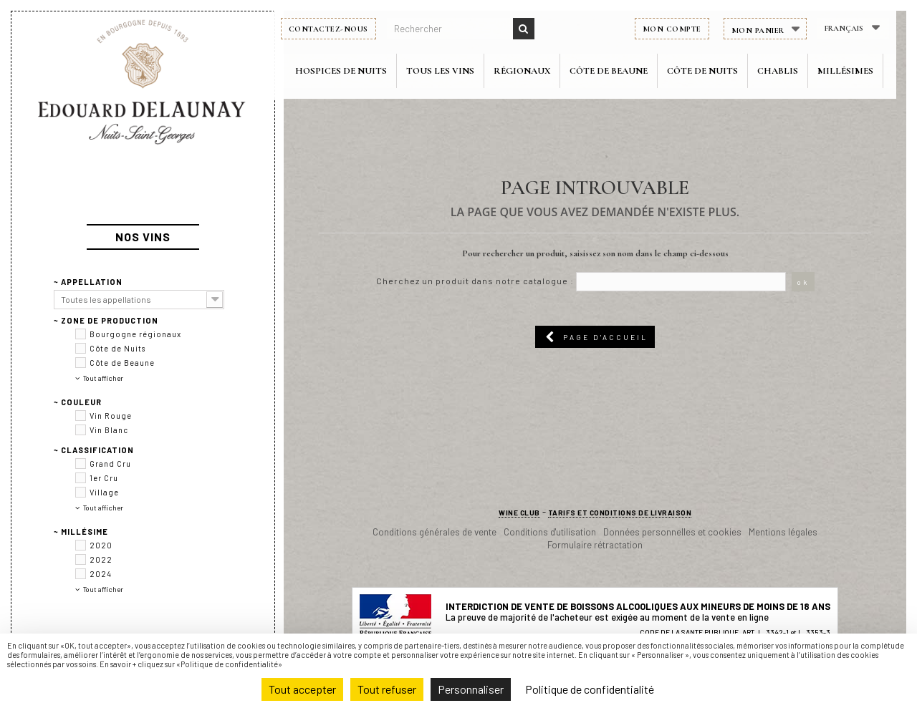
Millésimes (856, 71)
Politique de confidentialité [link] (589, 689)
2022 (101, 538)
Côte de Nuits (713, 71)
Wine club (519, 512)
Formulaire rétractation (595, 545)
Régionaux (532, 71)
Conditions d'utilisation (550, 532)
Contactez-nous (338, 29)
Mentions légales (783, 532)
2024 (101, 552)
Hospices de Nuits (352, 71)
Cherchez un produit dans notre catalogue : (475, 281)
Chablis (788, 71)
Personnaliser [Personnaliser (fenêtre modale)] (471, 689)
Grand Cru (110, 442)
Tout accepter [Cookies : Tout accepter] (302, 689)
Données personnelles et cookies (672, 532)
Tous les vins (451, 71)
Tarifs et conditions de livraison (620, 512)
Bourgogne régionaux (135, 312)
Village (104, 470)
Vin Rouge (111, 394)
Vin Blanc (109, 408)
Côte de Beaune (619, 71)
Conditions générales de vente (434, 532)
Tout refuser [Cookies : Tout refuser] (386, 689)
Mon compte (682, 29)
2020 (101, 523)
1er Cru (104, 456)
